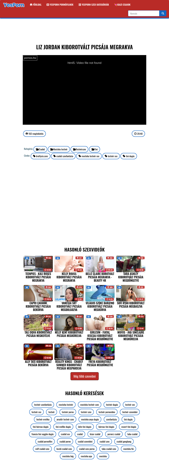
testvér (51, 412)
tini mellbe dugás (63, 426)
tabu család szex (109, 449)
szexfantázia (111, 419)
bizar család (95, 434)
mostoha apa (86, 456)
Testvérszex (79, 149)
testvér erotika (42, 419)
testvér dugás (112, 404)
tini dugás (129, 156)
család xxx (65, 434)
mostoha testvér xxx (89, 156)
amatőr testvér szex (65, 419)
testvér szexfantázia (43, 404)
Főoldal (35, 4)
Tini (94, 149)
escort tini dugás (128, 426)
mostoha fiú (128, 449)
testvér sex (130, 404)
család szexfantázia (63, 156)
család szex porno (86, 449)
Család (40, 149)
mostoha (103, 456)
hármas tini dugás (106, 426)
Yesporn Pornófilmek (60, 4)
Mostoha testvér (59, 149)
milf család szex (42, 449)
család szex (104, 441)
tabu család (132, 434)
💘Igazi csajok (122, 4)
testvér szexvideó (130, 412)
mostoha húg (68, 456)
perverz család (114, 434)
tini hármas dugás (41, 426)
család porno (65, 441)
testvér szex (86, 412)
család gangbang (124, 441)
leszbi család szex (64, 449)
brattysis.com (40, 156)
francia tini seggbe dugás (42, 434)
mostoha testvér (66, 404)
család (80, 434)
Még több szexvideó (84, 376)
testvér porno (68, 412)
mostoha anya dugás (90, 419)
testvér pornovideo (107, 412)
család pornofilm (45, 441)
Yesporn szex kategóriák (94, 4)
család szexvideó (85, 441)
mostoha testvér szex (89, 404)
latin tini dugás (84, 426)
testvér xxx (111, 156)
